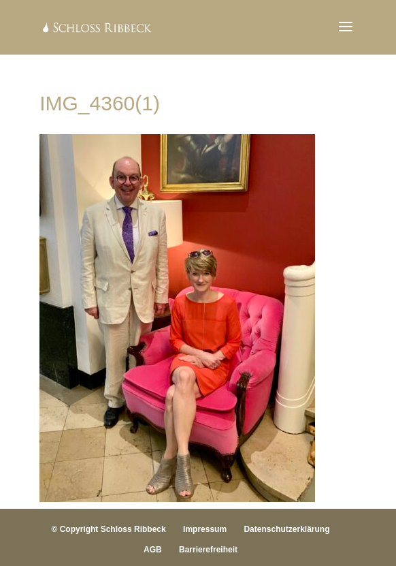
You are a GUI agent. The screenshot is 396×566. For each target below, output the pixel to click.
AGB (153, 549)
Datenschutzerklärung (286, 529)
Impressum (205, 529)
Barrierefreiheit (208, 549)
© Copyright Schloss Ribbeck (109, 529)
